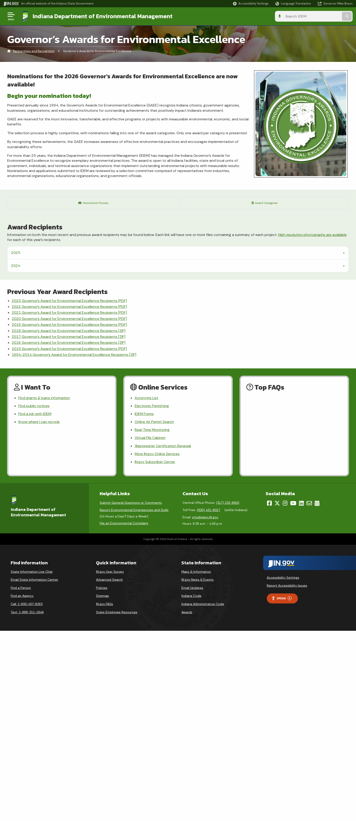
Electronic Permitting (152, 596)
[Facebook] (269, 693)
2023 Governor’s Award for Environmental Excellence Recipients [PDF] (69, 491)
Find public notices (33, 596)
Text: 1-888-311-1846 (27, 802)
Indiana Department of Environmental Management (103, 16)
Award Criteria (171, 325)
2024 (15, 456)
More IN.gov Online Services (157, 644)
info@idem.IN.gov (205, 707)
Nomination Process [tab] (94, 202)
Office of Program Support (193, 373)
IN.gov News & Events (197, 770)
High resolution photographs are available (312, 425)
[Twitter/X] (277, 693)
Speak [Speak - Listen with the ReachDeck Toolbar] (281, 788)
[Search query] (312, 16)
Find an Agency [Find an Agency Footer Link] (22, 786)
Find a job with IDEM (34, 604)
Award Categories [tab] (265, 202)
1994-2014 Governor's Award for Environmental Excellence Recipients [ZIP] (74, 544)
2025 (15, 443)
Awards (186, 802)
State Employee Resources (116, 802)
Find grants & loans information (44, 588)
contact (183, 336)
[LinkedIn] (301, 693)
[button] (251, 3)
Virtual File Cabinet (150, 628)
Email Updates (192, 778)
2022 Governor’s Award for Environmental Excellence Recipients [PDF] (69, 496)
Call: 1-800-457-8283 (26, 794)
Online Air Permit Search (154, 612)
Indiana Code (191, 786)
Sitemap (102, 786)
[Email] (309, 693)
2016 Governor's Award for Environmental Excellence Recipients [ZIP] (68, 533)
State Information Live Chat (32, 762)
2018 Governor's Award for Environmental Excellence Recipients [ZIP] (68, 521)
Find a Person (21, 778)
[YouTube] (293, 693)
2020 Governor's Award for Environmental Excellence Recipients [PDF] (69, 509)
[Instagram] (285, 693)
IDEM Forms (144, 604)
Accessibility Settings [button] (283, 768)
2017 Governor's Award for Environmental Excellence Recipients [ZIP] (68, 527)
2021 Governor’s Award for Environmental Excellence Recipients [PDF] (69, 503)
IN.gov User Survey (110, 762)
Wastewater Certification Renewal (163, 636)
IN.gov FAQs (104, 794)
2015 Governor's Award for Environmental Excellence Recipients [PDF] (69, 539)
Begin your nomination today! (49, 95)
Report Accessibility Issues (287, 776)
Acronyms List (146, 588)
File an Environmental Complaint (124, 713)
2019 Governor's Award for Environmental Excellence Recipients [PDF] (69, 514)
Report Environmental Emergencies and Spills (134, 700)
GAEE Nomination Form (59, 352)
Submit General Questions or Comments (131, 693)
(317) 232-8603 (227, 693)
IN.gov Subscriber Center (155, 652)
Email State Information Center (34, 770)
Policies (101, 778)
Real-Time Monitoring (152, 620)
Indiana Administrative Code (202, 794)
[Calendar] (317, 693)
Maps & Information (196, 762)
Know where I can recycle (39, 612)
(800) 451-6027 (208, 700)
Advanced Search (109, 770)
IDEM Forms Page (170, 296)
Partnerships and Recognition (33, 51)
